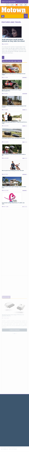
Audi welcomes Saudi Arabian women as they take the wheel (13, 40)
